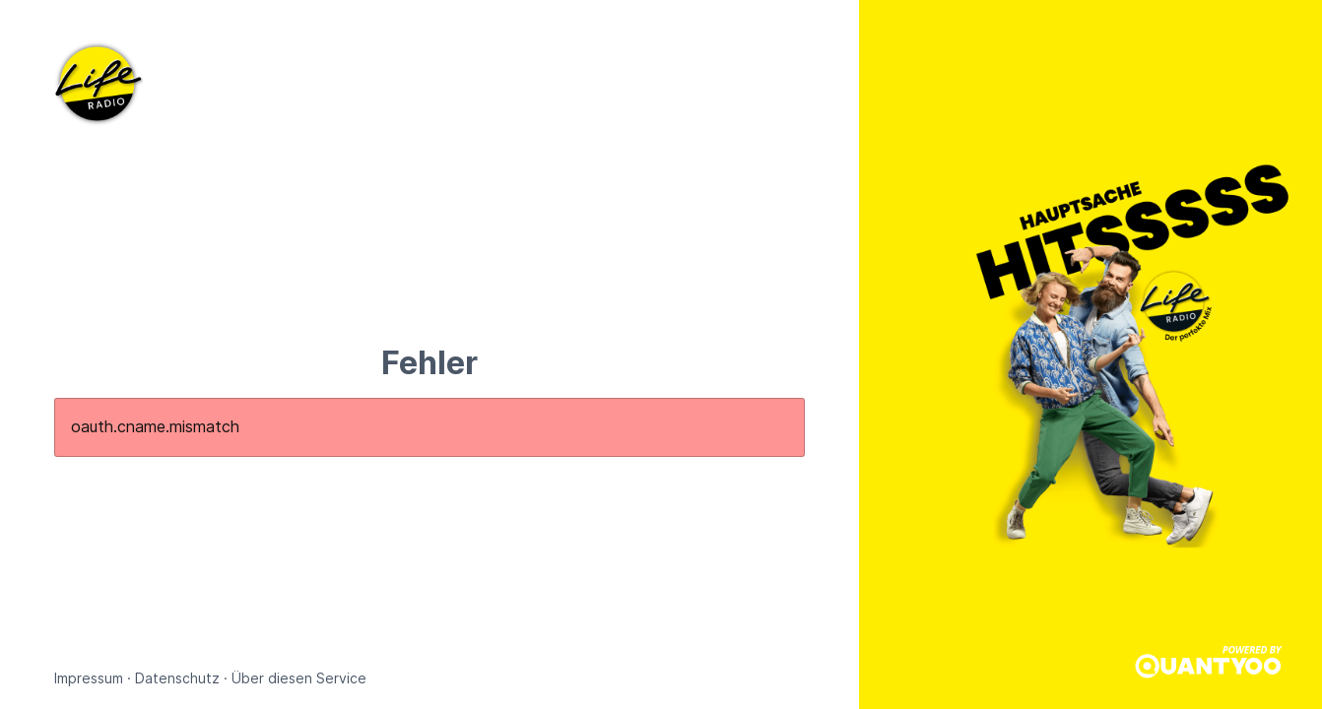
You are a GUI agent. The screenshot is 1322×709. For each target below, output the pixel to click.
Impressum (88, 678)
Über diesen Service (298, 678)
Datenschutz (177, 678)
